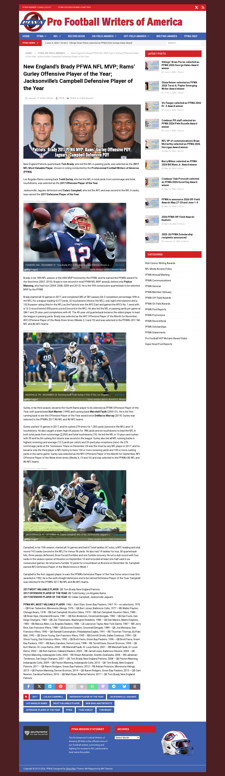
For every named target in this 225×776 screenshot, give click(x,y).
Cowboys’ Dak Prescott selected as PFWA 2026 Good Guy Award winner (180, 181)
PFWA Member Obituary (158, 291)
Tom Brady (105, 709)
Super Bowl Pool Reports (158, 343)
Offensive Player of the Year (43, 709)
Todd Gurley (85, 709)
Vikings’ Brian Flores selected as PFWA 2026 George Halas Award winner (180, 64)
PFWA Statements (155, 332)
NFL (56, 35)
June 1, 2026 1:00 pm (174, 130)
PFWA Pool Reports (155, 309)
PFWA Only (190, 35)
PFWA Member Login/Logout (37, 7)
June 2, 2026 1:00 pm (174, 109)
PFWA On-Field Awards (81, 97)
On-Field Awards (103, 35)
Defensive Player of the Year (86, 696)
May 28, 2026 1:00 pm (174, 168)
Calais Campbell (53, 696)
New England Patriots (99, 703)
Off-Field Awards (135, 35)
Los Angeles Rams (36, 703)
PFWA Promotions (155, 314)
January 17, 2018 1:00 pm (40, 97)
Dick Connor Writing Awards (160, 262)
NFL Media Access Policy (158, 268)
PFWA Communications (158, 280)
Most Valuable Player (66, 703)
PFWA (40, 35)
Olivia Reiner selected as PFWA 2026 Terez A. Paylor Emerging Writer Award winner (179, 85)
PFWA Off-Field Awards (158, 297)
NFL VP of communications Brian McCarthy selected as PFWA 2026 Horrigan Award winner (181, 143)
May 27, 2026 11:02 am (174, 206)
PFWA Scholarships (155, 326)
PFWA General (153, 285)
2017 (34, 696)
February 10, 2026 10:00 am (176, 241)
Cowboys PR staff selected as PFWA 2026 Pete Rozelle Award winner (179, 123)
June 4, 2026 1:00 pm (174, 72)
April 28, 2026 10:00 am (174, 223)
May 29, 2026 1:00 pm (174, 151)
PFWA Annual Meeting (157, 274)
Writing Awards (166, 35)
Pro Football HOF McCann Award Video (166, 337)
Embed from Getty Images (35, 201)
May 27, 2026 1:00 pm (174, 188)
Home (26, 35)
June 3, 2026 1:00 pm (174, 92)
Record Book (76, 35)
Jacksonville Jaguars (123, 696)
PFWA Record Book (155, 320)
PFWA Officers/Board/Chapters (74, 7)
